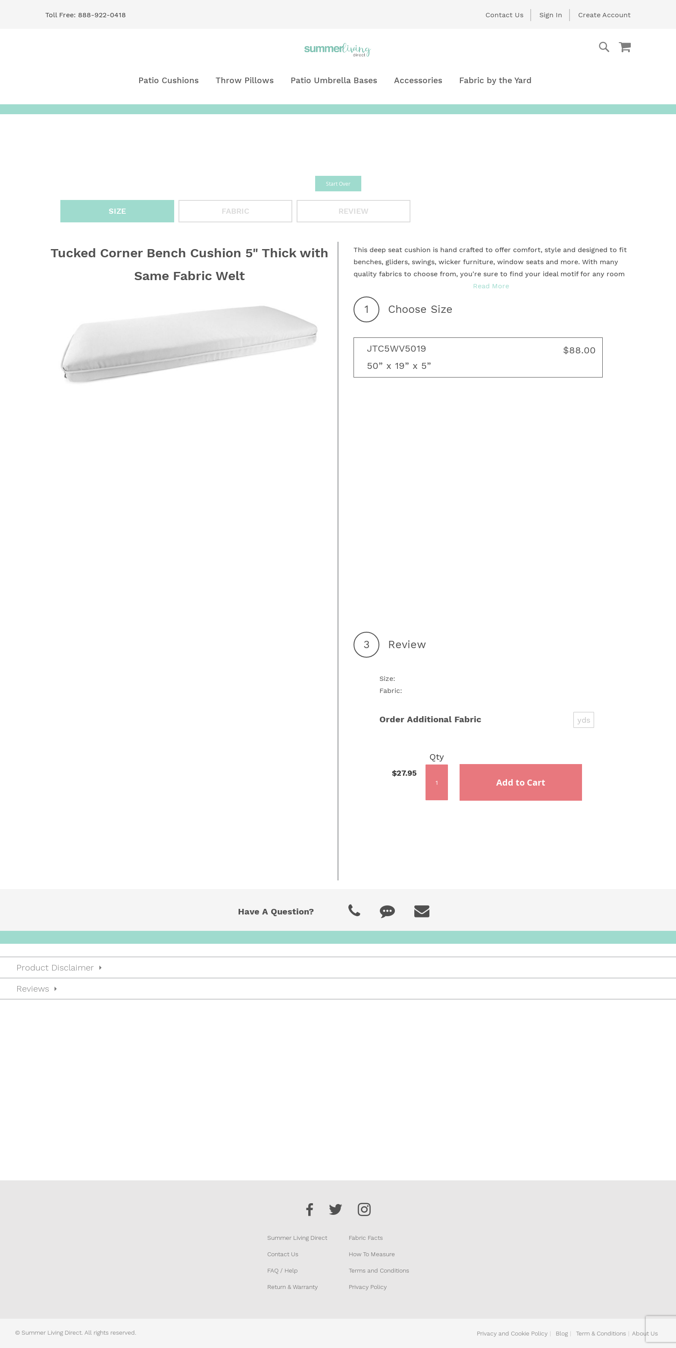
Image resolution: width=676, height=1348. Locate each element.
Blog (562, 1333)
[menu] (338, 80)
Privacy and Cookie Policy (512, 1333)
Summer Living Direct (297, 1237)
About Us (645, 1333)
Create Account (604, 15)
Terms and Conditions (379, 1270)
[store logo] (338, 49)
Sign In (550, 15)
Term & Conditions (601, 1333)
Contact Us (504, 15)
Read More (491, 286)
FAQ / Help (282, 1270)
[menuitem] (168, 80)
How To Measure (372, 1254)
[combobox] (570, 47)
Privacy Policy (368, 1286)
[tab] (338, 967)
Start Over (338, 183)
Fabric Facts (366, 1237)
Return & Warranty (292, 1286)
